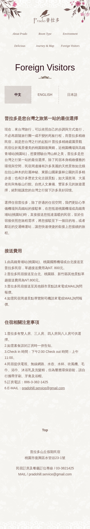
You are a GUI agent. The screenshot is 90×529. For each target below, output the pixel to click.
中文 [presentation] (17, 95)
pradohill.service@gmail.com (43, 388)
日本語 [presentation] (72, 95)
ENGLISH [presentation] (45, 95)
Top (45, 430)
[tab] (18, 95)
